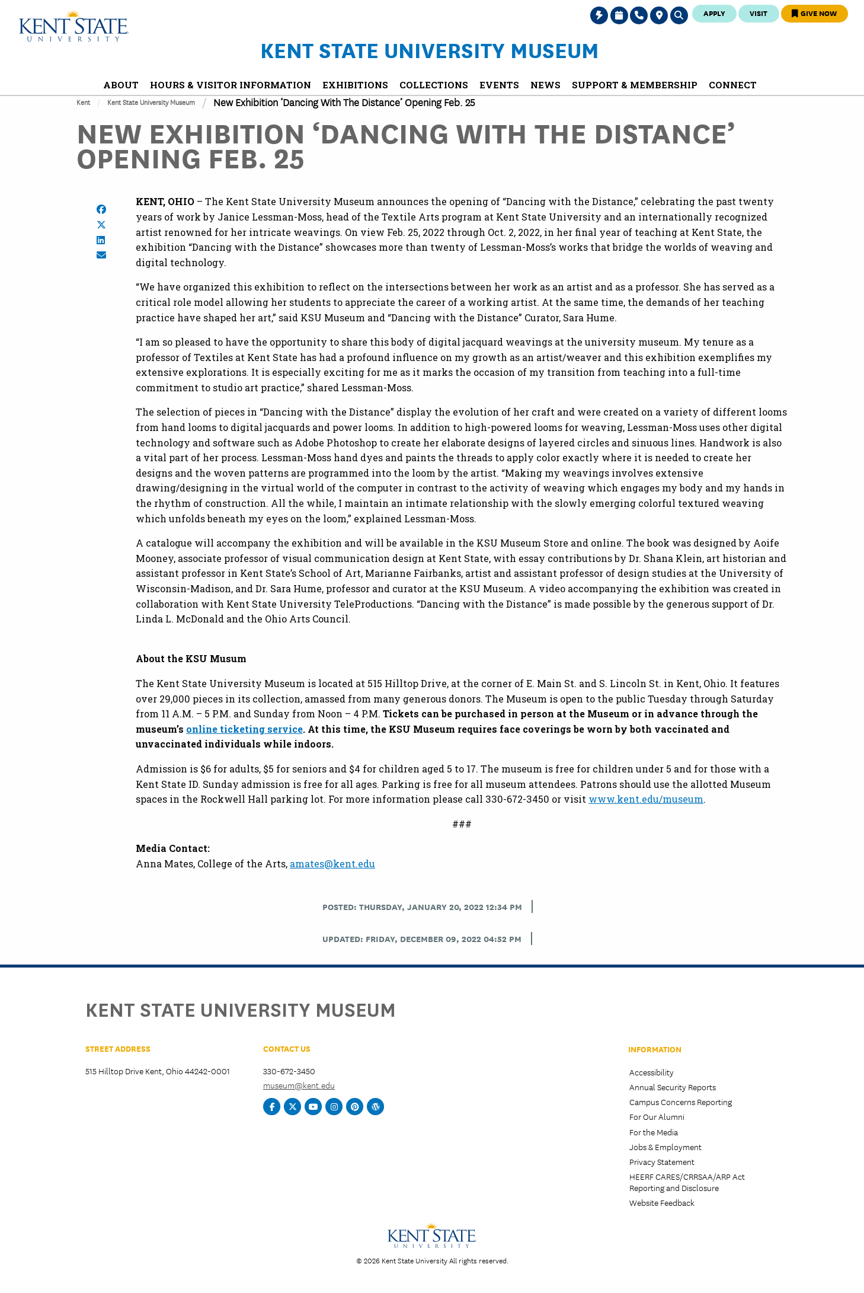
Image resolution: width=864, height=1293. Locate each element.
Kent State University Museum (429, 49)
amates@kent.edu (332, 863)
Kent (83, 101)
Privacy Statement (662, 1161)
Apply (714, 13)
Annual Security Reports (672, 1086)
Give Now (814, 13)
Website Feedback (662, 1202)
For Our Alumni (656, 1116)
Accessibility (651, 1071)
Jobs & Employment (665, 1146)
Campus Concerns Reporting (680, 1101)
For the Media (653, 1131)
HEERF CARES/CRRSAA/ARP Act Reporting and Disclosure (687, 1182)
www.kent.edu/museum (645, 799)
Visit (758, 13)
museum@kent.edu (299, 1084)
